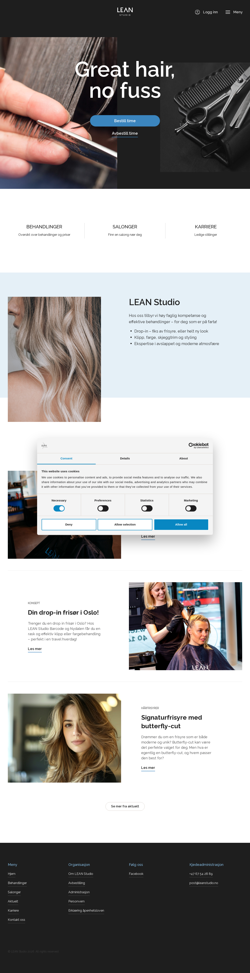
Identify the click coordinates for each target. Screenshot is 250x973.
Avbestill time (125, 133)
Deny (68, 524)
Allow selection (125, 524)
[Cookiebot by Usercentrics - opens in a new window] (191, 445)
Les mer (148, 536)
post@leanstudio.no (203, 883)
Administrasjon (79, 892)
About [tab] (183, 458)
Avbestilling (76, 883)
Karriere (13, 910)
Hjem (11, 874)
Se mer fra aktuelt (125, 806)
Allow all (181, 524)
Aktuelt (13, 901)
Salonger (14, 892)
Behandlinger (17, 883)
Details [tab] (125, 458)
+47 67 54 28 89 (201, 874)
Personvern (76, 901)
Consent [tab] (66, 458)
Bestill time (125, 120)
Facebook (136, 874)
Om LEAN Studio (80, 874)
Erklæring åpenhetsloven (86, 910)
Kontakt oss (16, 920)
